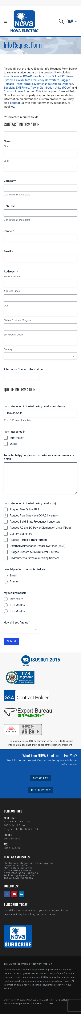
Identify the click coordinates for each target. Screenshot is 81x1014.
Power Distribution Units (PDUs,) (51, 87)
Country (8, 349)
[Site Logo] (24, 21)
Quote (13, 443)
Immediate (16, 599)
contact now (40, 778)
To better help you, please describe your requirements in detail (39, 457)
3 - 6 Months (17, 611)
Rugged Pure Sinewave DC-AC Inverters (34, 515)
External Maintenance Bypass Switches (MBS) (37, 545)
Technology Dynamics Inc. (20, 875)
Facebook (7, 894)
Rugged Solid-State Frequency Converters (35, 521)
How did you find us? (17, 622)
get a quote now (40, 789)
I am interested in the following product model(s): (35, 406)
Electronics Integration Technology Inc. (29, 863)
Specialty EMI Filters (16, 87)
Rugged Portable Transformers (28, 539)
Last (6, 160)
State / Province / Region (17, 320)
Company (10, 180)
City (6, 305)
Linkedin (21, 894)
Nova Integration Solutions (21, 873)
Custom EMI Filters (21, 533)
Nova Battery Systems (18, 870)
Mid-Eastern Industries (18, 868)
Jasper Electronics (16, 865)
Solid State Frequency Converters (37, 80)
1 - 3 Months (17, 605)
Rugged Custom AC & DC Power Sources (34, 551)
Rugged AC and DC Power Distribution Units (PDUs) (40, 527)
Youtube (14, 894)
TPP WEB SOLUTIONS (41, 1003)
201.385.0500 (12, 838)
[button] (7, 21)
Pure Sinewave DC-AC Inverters (24, 76)
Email (8, 251)
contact (15, 103)
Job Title (9, 206)
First (6, 146)
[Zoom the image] (23, 723)
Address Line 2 (12, 291)
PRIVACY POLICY (41, 964)
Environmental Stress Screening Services (34, 558)
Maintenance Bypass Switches (53, 84)
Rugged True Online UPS (24, 509)
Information (17, 437)
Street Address (12, 276)
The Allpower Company (18, 877)
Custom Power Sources (19, 91)
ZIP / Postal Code (13, 334)
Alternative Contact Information (23, 369)
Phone (9, 231)
